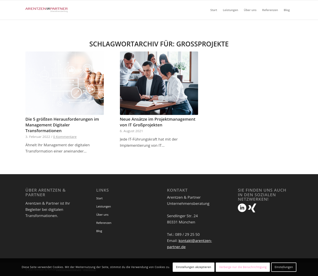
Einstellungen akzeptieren (193, 267)
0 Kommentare (65, 136)
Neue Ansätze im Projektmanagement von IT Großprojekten (157, 122)
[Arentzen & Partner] (46, 10)
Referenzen (104, 223)
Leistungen (103, 206)
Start (99, 198)
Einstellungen (284, 267)
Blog (99, 231)
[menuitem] (214, 10)
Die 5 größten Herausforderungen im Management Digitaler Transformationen (62, 124)
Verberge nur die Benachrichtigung (243, 267)
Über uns (102, 215)
